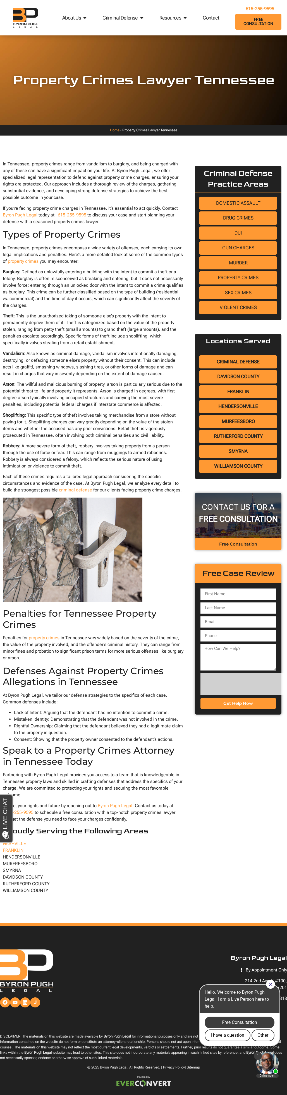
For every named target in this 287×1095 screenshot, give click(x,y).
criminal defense (75, 490)
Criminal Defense (123, 18)
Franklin (238, 391)
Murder (238, 263)
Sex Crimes (238, 292)
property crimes (23, 261)
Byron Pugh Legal (20, 215)
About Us (74, 18)
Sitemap (193, 1067)
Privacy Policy (174, 1067)
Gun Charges (238, 247)
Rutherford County (238, 436)
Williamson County (238, 466)
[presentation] (242, 684)
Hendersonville (238, 406)
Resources (173, 18)
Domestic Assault (238, 203)
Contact (211, 18)
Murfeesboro (238, 421)
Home (114, 130)
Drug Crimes (238, 218)
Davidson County (238, 376)
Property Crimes (238, 277)
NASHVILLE (14, 843)
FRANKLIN (13, 850)
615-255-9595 (258, 8)
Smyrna (238, 451)
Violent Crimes (238, 307)
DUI (238, 233)
